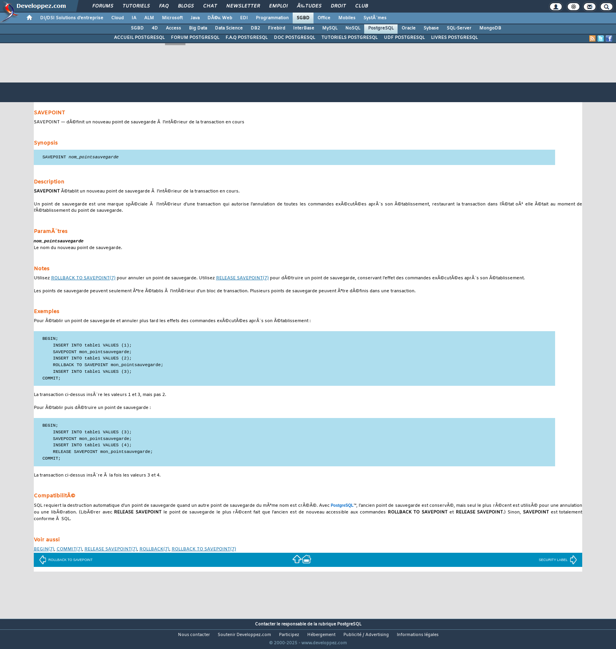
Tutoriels (136, 6)
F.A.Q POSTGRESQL (247, 37)
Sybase (431, 28)
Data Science (229, 28)
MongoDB (490, 28)
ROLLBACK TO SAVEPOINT (65, 561)
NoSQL (352, 28)
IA (134, 18)
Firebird (276, 28)
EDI (244, 18)
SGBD (303, 18)
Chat (210, 6)
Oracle (409, 28)
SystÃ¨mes (375, 18)
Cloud (117, 18)
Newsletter (243, 6)
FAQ (163, 6)
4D (155, 28)
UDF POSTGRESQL (404, 37)
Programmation (272, 18)
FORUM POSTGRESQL (195, 37)
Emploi (278, 6)
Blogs (185, 6)
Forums (103, 6)
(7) (83, 279)
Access (173, 28)
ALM (149, 18)
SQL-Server (459, 28)
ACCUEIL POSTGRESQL (139, 37)
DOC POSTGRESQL (294, 37)
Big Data (198, 28)
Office (323, 18)
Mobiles (347, 18)
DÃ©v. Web (219, 18)
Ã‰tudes (309, 6)
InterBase (303, 28)
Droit (338, 6)
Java (195, 18)
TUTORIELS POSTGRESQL (349, 37)
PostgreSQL (381, 28)
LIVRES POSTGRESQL (454, 37)
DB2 (255, 28)
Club (361, 6)
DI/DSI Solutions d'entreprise (71, 18)
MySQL (329, 28)
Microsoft (172, 18)
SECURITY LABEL (558, 561)
